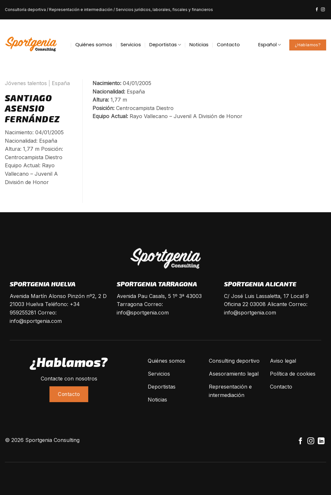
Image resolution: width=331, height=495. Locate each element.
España (61, 83)
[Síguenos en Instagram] (323, 9)
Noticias (198, 44)
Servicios (131, 44)
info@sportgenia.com (36, 321)
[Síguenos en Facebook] (317, 9)
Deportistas (165, 44)
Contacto (228, 44)
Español (269, 44)
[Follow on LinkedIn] (321, 441)
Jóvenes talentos (26, 83)
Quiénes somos (93, 44)
